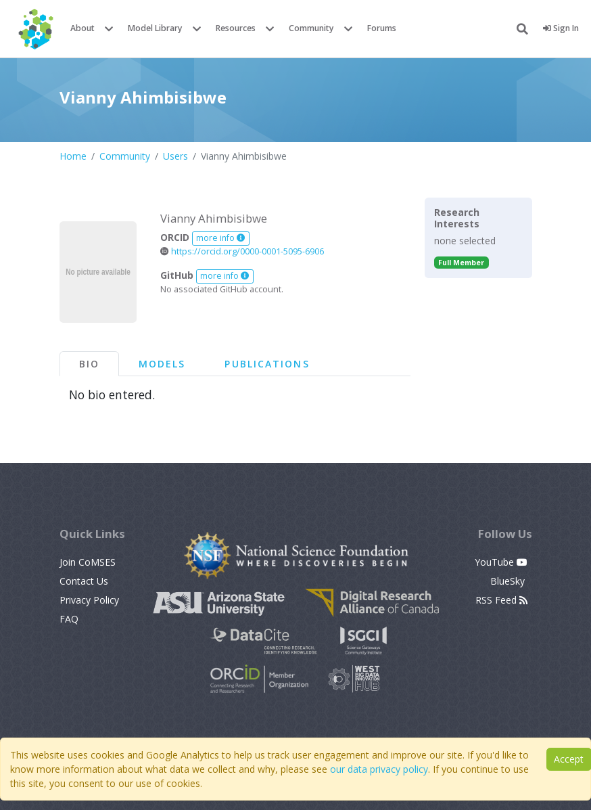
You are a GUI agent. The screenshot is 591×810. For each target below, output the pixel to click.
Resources (236, 28)
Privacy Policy (89, 599)
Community (311, 28)
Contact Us (84, 581)
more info (220, 238)
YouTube (501, 562)
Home (73, 156)
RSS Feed (501, 599)
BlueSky (508, 581)
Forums (381, 28)
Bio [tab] (89, 363)
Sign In (561, 28)
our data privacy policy (379, 769)
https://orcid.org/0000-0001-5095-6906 (242, 251)
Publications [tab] (266, 363)
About (82, 28)
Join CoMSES (88, 562)
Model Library (155, 28)
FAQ (69, 618)
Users (175, 156)
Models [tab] (162, 363)
